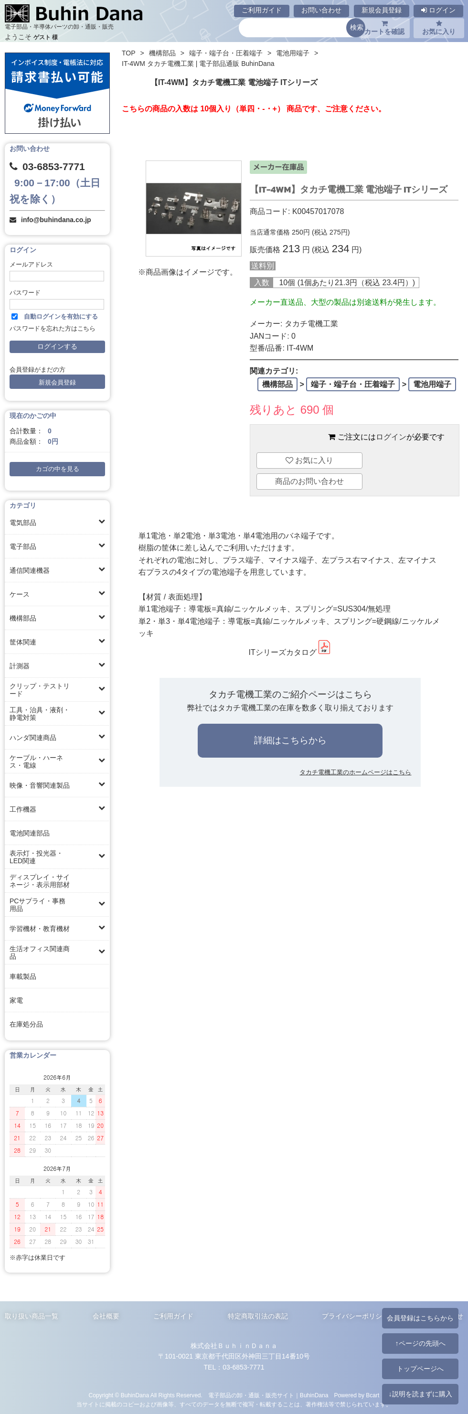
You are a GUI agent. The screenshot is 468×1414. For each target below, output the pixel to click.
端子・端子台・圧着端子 (226, 53)
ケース (20, 594)
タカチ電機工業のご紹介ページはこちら (290, 694)
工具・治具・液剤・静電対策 (40, 713)
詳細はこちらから (290, 740)
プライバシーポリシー (355, 1316)
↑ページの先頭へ (420, 1343)
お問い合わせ (321, 10)
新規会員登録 (382, 10)
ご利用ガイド (262, 10)
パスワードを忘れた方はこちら (53, 328)
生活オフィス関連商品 (40, 952)
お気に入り (439, 27)
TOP (129, 53)
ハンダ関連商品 (33, 737)
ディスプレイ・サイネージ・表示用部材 (40, 881)
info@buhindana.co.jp (56, 220)
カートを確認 (384, 27)
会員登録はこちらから (420, 1318)
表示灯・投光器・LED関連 (36, 857)
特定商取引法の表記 (258, 1316)
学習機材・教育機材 (40, 928)
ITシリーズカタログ (289, 652)
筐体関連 (23, 642)
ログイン (438, 10)
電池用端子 (292, 53)
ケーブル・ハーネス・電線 (36, 761)
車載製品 (23, 976)
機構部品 (23, 618)
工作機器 (23, 809)
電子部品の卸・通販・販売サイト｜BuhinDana (268, 1395)
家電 (16, 1000)
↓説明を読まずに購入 (420, 1394)
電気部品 (23, 522)
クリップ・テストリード (40, 689)
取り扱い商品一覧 (31, 1316)
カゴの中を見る (57, 469)
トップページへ (420, 1368)
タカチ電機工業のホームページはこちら (355, 772)
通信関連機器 (30, 570)
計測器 (20, 666)
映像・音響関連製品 (40, 785)
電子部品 (23, 546)
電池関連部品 (30, 833)
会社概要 (106, 1316)
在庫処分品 (26, 1024)
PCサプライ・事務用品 (37, 904)
